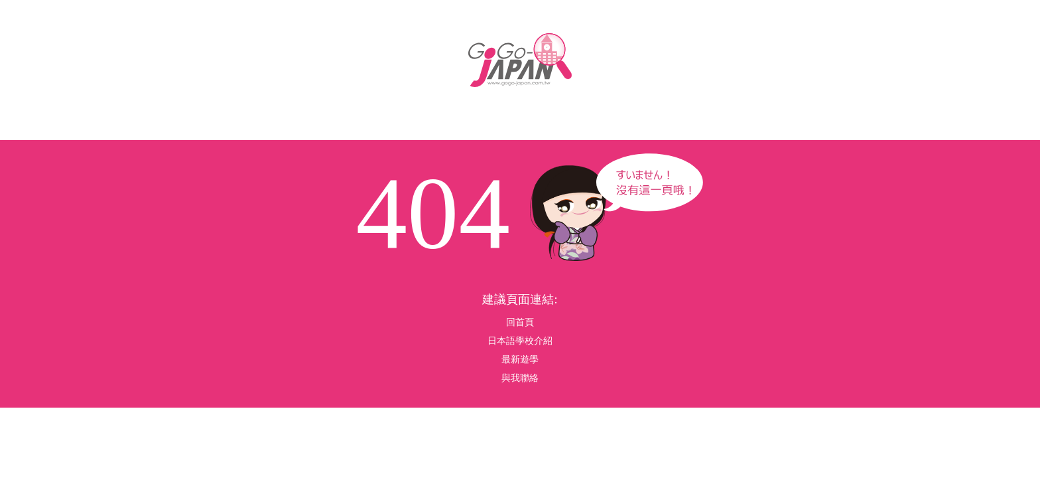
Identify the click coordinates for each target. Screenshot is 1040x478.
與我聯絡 (520, 378)
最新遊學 (520, 359)
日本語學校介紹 (519, 341)
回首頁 (520, 322)
